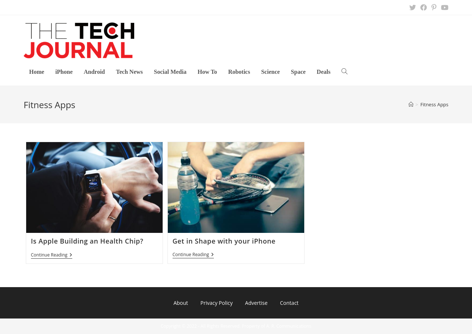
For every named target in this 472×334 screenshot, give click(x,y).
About (180, 302)
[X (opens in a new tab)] (412, 7)
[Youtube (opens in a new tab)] (443, 7)
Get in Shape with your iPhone (224, 241)
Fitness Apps (434, 104)
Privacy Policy (216, 302)
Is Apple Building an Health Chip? (87, 241)
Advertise (256, 302)
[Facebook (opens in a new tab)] (423, 7)
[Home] (411, 104)
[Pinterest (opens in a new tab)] (434, 7)
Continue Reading (51, 255)
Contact (289, 302)
